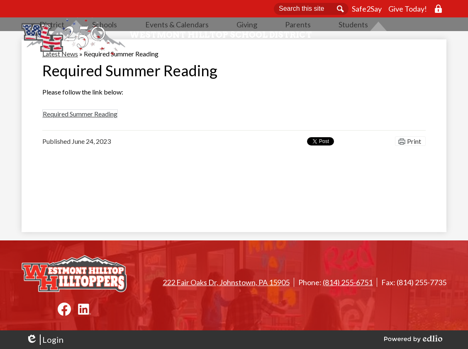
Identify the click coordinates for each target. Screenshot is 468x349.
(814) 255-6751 (348, 282)
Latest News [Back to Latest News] (60, 81)
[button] (143, 47)
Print (414, 168)
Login (44, 339)
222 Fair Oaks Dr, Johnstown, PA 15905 (226, 282)
